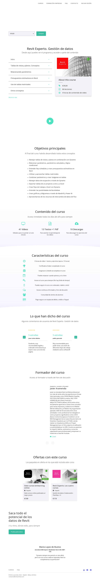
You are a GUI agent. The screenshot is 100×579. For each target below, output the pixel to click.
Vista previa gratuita (56, 33)
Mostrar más (13, 97)
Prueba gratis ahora (17, 532)
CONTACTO (74, 3)
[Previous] (24, 337)
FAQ (66, 3)
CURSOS (11, 570)
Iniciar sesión (86, 3)
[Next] (75, 337)
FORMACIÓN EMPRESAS (54, 3)
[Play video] (50, 121)
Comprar (41, 33)
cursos (40, 3)
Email (53, 436)
